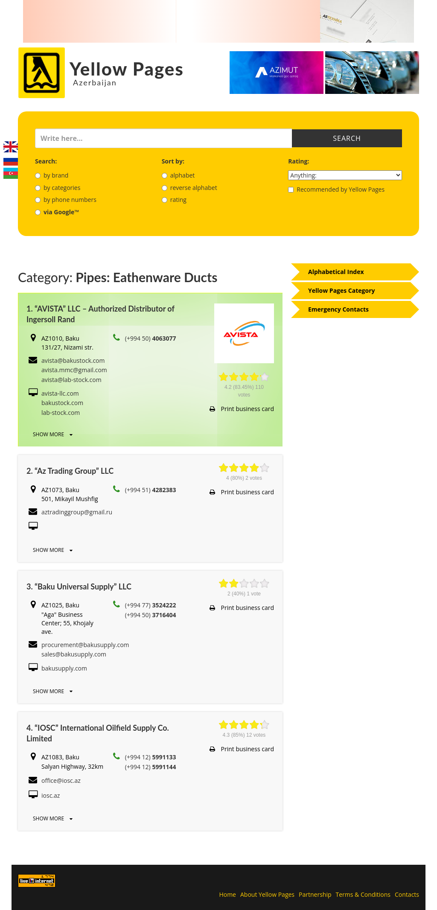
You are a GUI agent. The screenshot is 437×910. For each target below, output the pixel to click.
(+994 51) (150, 490)
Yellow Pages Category (341, 290)
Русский (10, 160)
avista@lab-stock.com (71, 380)
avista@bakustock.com (73, 360)
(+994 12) (150, 757)
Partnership (315, 894)
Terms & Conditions (363, 894)
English (10, 146)
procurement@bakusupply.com (85, 645)
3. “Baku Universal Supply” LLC (78, 586)
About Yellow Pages (267, 894)
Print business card (242, 409)
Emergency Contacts (338, 309)
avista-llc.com (60, 393)
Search (347, 138)
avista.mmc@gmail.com (74, 370)
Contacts (407, 894)
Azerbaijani (10, 173)
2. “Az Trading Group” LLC (70, 470)
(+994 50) (150, 338)
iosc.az (50, 795)
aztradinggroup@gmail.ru (76, 512)
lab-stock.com (60, 412)
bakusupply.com (64, 668)
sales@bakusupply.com (73, 654)
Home (227, 894)
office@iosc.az (61, 780)
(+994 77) (150, 605)
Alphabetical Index (336, 272)
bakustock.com (62, 403)
